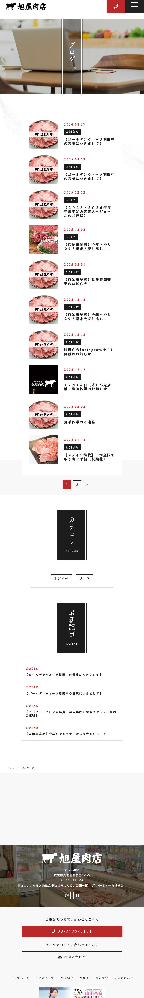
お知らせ (61, 578)
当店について (45, 978)
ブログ (84, 578)
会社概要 (102, 978)
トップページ (20, 978)
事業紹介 (67, 978)
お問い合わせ (72, 957)
